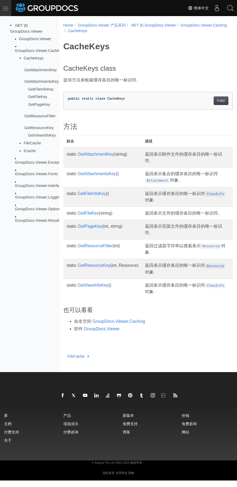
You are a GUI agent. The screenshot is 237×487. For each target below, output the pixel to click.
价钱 (185, 421)
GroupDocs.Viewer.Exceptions (41, 162)
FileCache (32, 143)
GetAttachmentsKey (41, 81)
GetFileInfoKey (41, 89)
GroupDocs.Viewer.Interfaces (40, 185)
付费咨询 (70, 438)
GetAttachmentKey (40, 70)
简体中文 (198, 8)
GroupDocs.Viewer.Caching (39, 50)
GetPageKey (39, 104)
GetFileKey (37, 97)
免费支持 (130, 430)
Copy (209, 101)
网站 (185, 438)
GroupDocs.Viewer (35, 39)
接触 (131, 479)
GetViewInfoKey (42, 135)
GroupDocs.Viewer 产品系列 (101, 25)
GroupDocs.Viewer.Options (38, 209)
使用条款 (121, 479)
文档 (8, 430)
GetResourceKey (39, 127)
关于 (8, 446)
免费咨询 (189, 430)
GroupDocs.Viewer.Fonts (36, 174)
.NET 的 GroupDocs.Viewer (153, 25)
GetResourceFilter (40, 116)
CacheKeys (33, 58)
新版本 (128, 421)
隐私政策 (109, 479)
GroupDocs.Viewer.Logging (38, 197)
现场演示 (70, 430)
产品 (67, 421)
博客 (126, 438)
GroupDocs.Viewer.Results (38, 220)
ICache (30, 150)
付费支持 (11, 438)
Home (68, 25)
